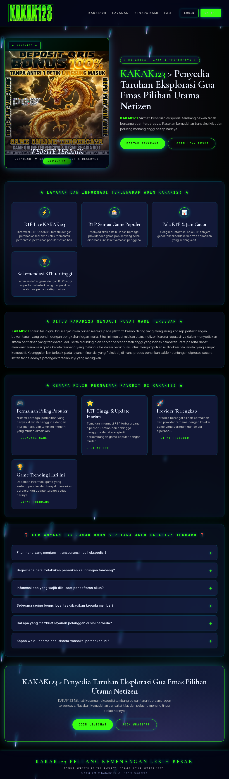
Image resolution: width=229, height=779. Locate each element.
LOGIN (189, 12)
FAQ (167, 13)
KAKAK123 (97, 13)
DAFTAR (211, 12)
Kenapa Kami (146, 13)
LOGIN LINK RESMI (191, 143)
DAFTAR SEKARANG (142, 143)
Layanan (120, 13)
